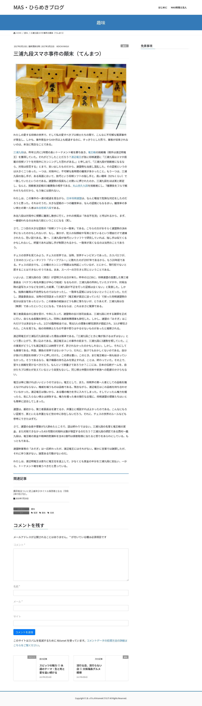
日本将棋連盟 (74, 198)
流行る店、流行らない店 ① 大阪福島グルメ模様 (89, 668)
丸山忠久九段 (80, 185)
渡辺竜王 (76, 157)
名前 (16, 586)
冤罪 (35, 512)
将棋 (52, 512)
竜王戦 (92, 152)
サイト (17, 616)
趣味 (125, 45)
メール (18, 601)
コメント (19, 545)
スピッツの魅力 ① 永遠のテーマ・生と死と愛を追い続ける (52, 668)
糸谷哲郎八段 (43, 208)
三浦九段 (18, 152)
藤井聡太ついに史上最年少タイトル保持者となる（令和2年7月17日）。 (41, 492)
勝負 (44, 512)
